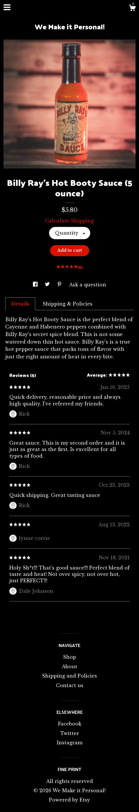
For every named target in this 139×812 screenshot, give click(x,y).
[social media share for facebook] (36, 285)
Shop (69, 657)
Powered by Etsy (69, 800)
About (69, 666)
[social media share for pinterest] (60, 285)
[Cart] (132, 8)
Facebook (69, 724)
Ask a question (87, 285)
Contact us (69, 685)
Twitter (69, 733)
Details (20, 304)
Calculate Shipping (69, 221)
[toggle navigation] (6, 7)
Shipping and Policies (69, 676)
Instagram (69, 742)
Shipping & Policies (67, 304)
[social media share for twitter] (48, 285)
